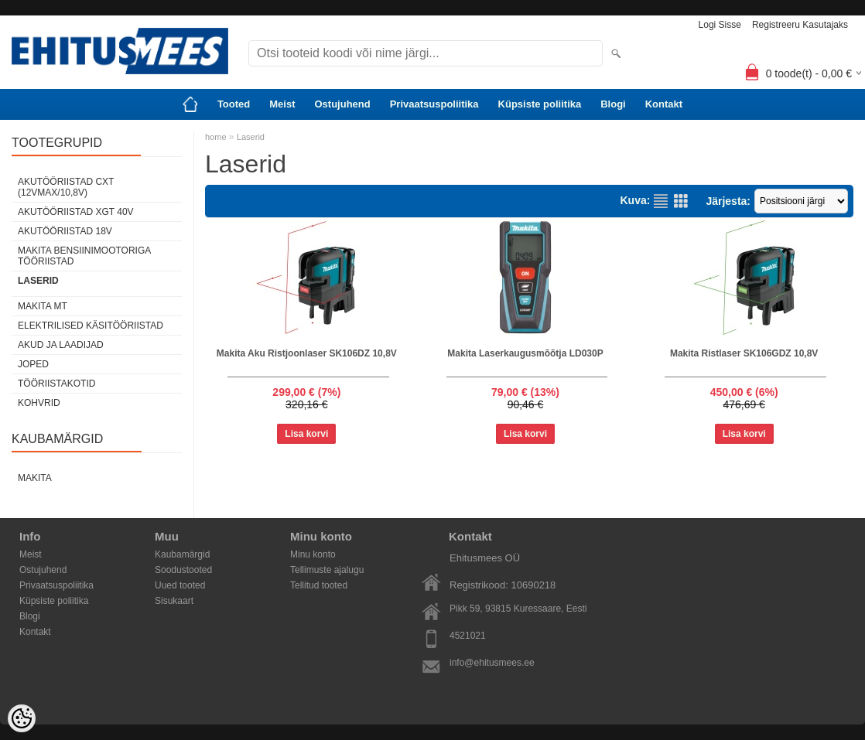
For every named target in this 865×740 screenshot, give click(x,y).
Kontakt (663, 104)
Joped (33, 364)
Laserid (38, 280)
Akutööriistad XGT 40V (76, 211)
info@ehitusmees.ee (492, 662)
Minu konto (313, 554)
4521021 (468, 635)
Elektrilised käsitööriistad (90, 325)
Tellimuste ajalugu (327, 569)
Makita (35, 477)
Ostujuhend (342, 104)
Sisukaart (174, 600)
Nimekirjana (661, 201)
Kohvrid (39, 402)
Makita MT (42, 306)
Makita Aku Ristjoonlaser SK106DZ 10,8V (307, 353)
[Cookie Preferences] (22, 718)
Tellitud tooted (318, 585)
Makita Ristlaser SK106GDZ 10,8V (744, 353)
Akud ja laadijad (61, 344)
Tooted (233, 104)
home (216, 137)
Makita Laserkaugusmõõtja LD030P (525, 353)
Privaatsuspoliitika (434, 104)
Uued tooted (180, 585)
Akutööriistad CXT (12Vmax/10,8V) (66, 187)
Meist (282, 104)
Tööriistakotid (56, 383)
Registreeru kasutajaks (800, 24)
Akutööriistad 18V (65, 231)
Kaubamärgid (182, 554)
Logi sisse (720, 24)
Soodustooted (183, 569)
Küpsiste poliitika (540, 104)
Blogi (613, 104)
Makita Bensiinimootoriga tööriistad (84, 256)
